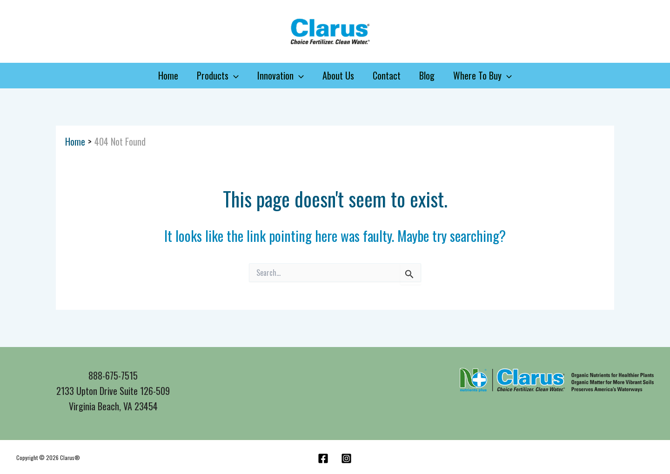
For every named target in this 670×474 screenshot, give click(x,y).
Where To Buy (482, 75)
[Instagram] (346, 458)
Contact (387, 75)
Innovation (280, 75)
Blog (427, 75)
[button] (233, 75)
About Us (338, 75)
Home (168, 75)
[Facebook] (323, 458)
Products (218, 75)
